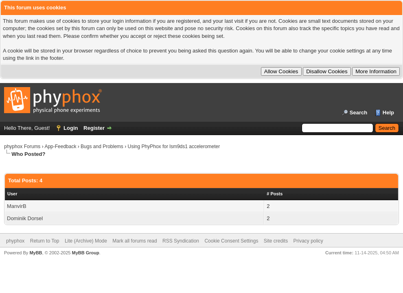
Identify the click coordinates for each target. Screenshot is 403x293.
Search (358, 112)
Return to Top (44, 241)
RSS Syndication (180, 241)
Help (388, 112)
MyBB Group (85, 252)
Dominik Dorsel (25, 218)
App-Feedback (60, 146)
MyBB (35, 252)
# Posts (275, 193)
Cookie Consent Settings (231, 241)
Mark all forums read (134, 241)
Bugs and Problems (102, 146)
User (12, 193)
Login (71, 128)
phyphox (15, 241)
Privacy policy (308, 241)
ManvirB (16, 206)
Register (94, 128)
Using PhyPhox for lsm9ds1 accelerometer (174, 146)
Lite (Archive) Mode (86, 241)
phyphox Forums (22, 146)
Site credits (276, 241)
